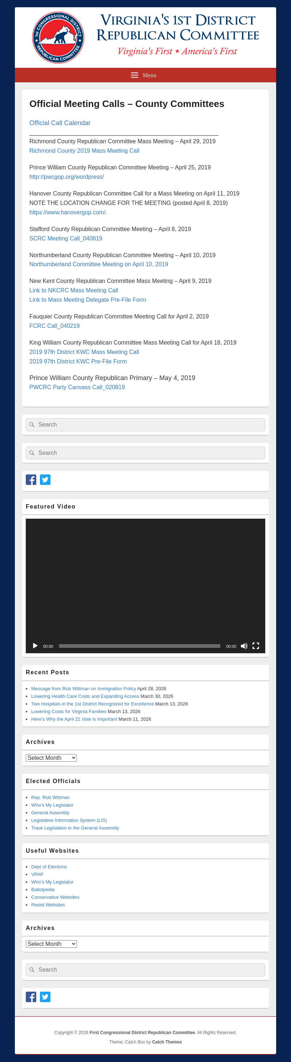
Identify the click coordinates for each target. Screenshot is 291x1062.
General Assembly (50, 812)
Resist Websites (48, 904)
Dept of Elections (49, 866)
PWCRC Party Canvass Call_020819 (77, 387)
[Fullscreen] (255, 646)
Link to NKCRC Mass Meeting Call (73, 290)
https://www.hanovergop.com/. (68, 212)
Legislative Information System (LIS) (69, 820)
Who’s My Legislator (52, 805)
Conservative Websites (55, 897)
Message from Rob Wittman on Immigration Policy (83, 688)
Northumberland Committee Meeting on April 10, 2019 (98, 264)
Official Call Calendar (60, 123)
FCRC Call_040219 (54, 326)
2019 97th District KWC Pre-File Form (78, 361)
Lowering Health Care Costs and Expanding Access (85, 696)
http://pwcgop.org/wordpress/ (66, 177)
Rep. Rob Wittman (50, 797)
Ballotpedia (42, 889)
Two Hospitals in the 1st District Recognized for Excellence (92, 704)
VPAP (37, 874)
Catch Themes (167, 1042)
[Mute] (244, 646)
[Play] (35, 646)
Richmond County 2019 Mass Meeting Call (84, 151)
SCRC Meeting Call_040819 (65, 238)
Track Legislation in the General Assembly (75, 828)
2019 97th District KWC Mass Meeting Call (84, 352)
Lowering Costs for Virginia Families (68, 711)
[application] (145, 586)
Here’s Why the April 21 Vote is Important (74, 719)
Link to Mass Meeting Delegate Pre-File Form (87, 300)
